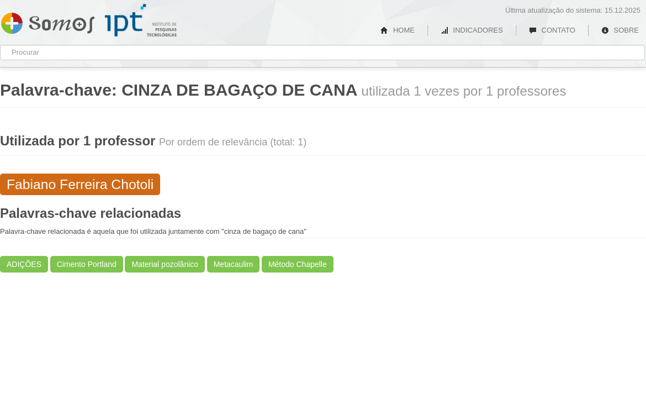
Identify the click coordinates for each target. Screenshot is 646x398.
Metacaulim (233, 264)
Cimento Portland (87, 264)
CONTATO (552, 30)
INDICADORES (472, 30)
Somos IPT (48, 21)
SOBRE (620, 30)
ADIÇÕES (24, 264)
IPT (141, 20)
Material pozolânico (164, 264)
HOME (397, 30)
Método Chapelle (297, 264)
